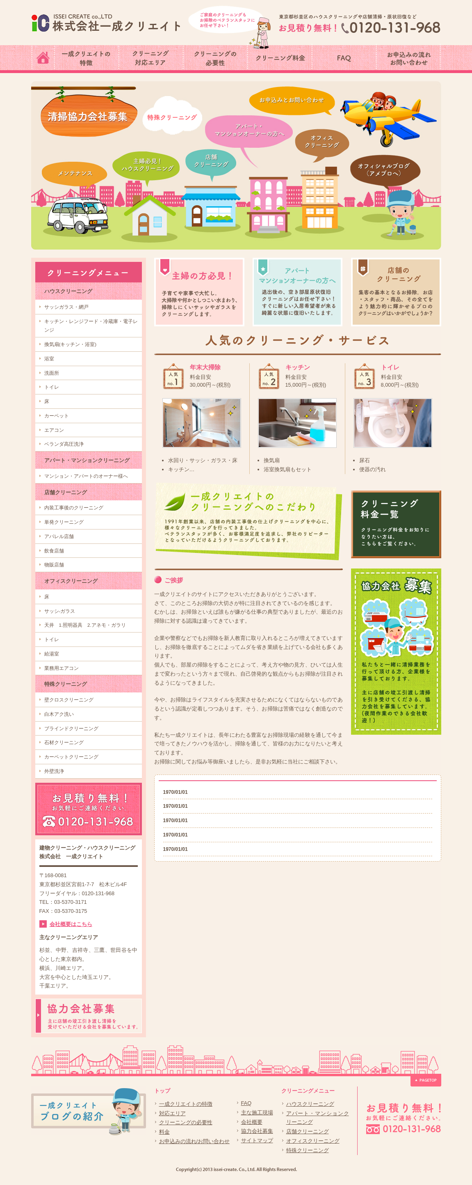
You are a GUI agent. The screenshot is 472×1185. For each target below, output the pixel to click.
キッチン (297, 367)
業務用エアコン (61, 668)
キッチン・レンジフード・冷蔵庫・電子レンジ (91, 326)
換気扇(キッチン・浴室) (70, 344)
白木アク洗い (59, 714)
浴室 (49, 358)
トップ (162, 1091)
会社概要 (251, 1122)
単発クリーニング (64, 522)
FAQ (246, 1103)
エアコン (54, 430)
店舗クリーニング (65, 492)
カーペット (56, 415)
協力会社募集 (257, 1131)
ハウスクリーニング (68, 291)
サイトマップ (257, 1140)
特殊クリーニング (65, 684)
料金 (164, 1132)
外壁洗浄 (54, 771)
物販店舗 (54, 564)
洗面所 (51, 373)
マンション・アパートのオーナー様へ (86, 476)
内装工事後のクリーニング (73, 507)
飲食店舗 (54, 550)
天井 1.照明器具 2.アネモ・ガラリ (85, 625)
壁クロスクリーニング (68, 699)
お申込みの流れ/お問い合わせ (194, 1141)
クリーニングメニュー (308, 1091)
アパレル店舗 (59, 536)
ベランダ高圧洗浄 (64, 444)
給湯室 (51, 653)
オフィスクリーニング (71, 581)
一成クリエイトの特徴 (185, 1104)
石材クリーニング (64, 742)
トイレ (51, 387)
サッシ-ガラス (59, 611)
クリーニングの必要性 (185, 1122)
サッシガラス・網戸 (66, 307)
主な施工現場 (257, 1112)
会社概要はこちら (71, 924)
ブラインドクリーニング (71, 728)
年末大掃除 (205, 367)
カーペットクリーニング (71, 756)
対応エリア (172, 1113)
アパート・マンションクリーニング (87, 460)
